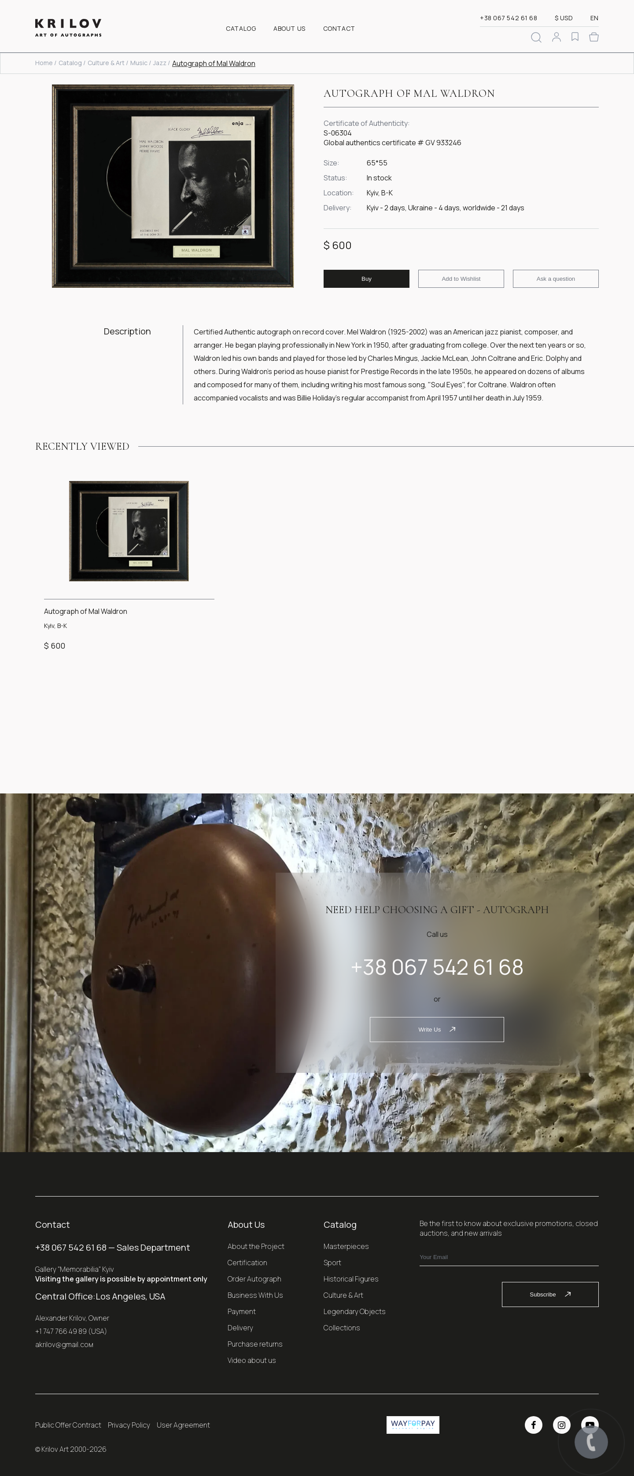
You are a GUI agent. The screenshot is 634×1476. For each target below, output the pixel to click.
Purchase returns (255, 1344)
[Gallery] (172, 187)
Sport (332, 1262)
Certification (247, 1262)
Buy (366, 278)
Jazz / (161, 63)
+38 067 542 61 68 (509, 18)
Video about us (252, 1360)
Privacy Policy (129, 1425)
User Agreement (183, 1425)
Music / (140, 63)
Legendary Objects (355, 1311)
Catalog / (72, 63)
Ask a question (556, 278)
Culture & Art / (108, 63)
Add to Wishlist (461, 278)
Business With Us (255, 1295)
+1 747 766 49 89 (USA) (71, 1331)
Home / (45, 63)
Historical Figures (351, 1279)
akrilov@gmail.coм (64, 1344)
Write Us (437, 1029)
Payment (242, 1311)
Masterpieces (346, 1246)
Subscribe (550, 1294)
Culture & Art (343, 1295)
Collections (342, 1328)
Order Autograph (254, 1279)
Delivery (240, 1328)
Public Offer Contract (68, 1425)
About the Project (256, 1246)
